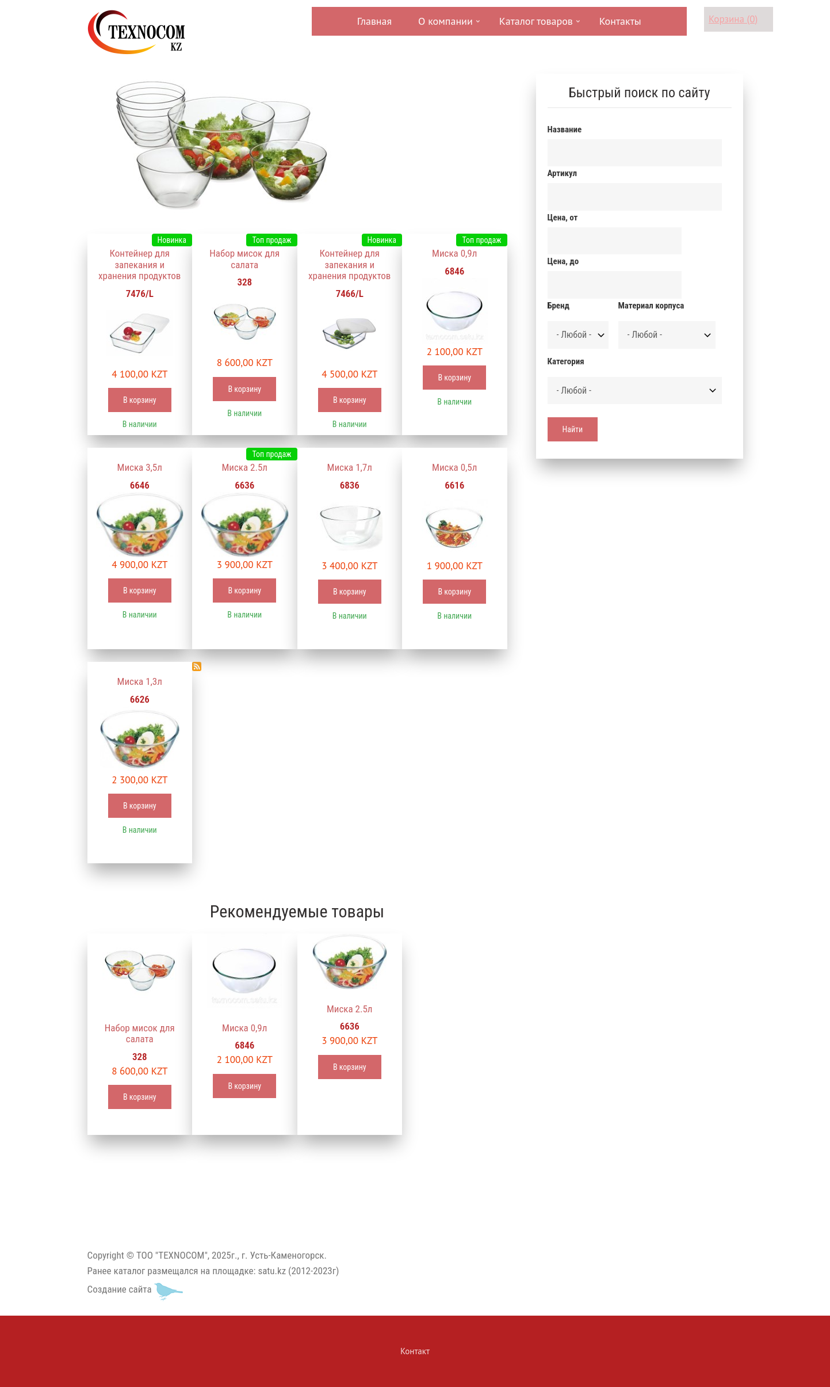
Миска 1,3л (139, 681)
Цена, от (563, 217)
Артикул (562, 173)
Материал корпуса (651, 305)
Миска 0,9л (454, 253)
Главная (374, 21)
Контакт (415, 1351)
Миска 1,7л (349, 467)
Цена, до (563, 261)
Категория (566, 361)
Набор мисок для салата (244, 258)
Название (565, 129)
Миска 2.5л (244, 467)
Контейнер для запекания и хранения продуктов (139, 264)
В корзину (139, 400)
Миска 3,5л (139, 467)
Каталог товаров (535, 25)
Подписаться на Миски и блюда (196, 666)
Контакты (620, 21)
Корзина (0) (733, 19)
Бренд (558, 305)
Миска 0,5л (454, 467)
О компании (444, 25)
